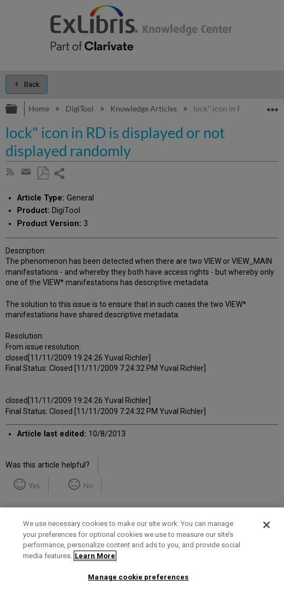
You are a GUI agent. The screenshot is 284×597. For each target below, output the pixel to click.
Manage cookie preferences (138, 577)
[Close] (267, 525)
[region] (142, 552)
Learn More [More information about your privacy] (95, 556)
